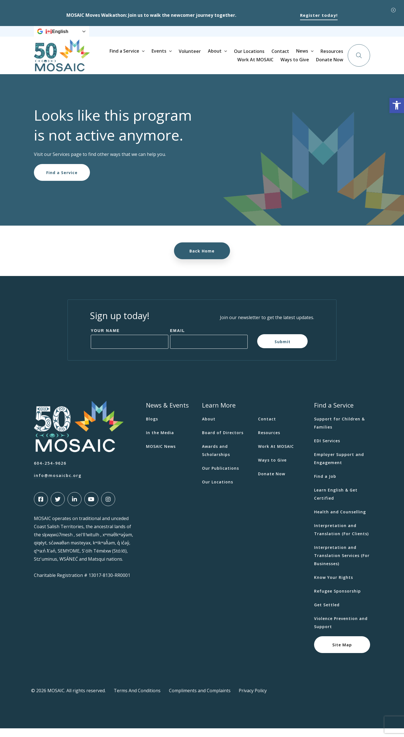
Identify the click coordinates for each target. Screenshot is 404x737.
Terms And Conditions (137, 699)
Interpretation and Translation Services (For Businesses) (342, 564)
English (56, 35)
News (188, 35)
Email (177, 339)
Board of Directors (222, 441)
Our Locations (303, 64)
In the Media (160, 441)
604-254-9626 (50, 471)
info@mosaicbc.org (58, 484)
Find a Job (325, 485)
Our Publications (220, 476)
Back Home (202, 259)
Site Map (342, 653)
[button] (396, 105)
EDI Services (327, 449)
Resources (214, 35)
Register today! (319, 15)
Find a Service (178, 64)
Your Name (105, 339)
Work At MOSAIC (245, 35)
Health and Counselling (340, 520)
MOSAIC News (161, 455)
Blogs (152, 427)
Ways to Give (279, 35)
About (269, 64)
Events (213, 64)
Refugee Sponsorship (337, 599)
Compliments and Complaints (200, 699)
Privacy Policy (253, 699)
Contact (334, 64)
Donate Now (333, 35)
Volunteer (244, 64)
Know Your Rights (333, 586)
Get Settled (327, 613)
